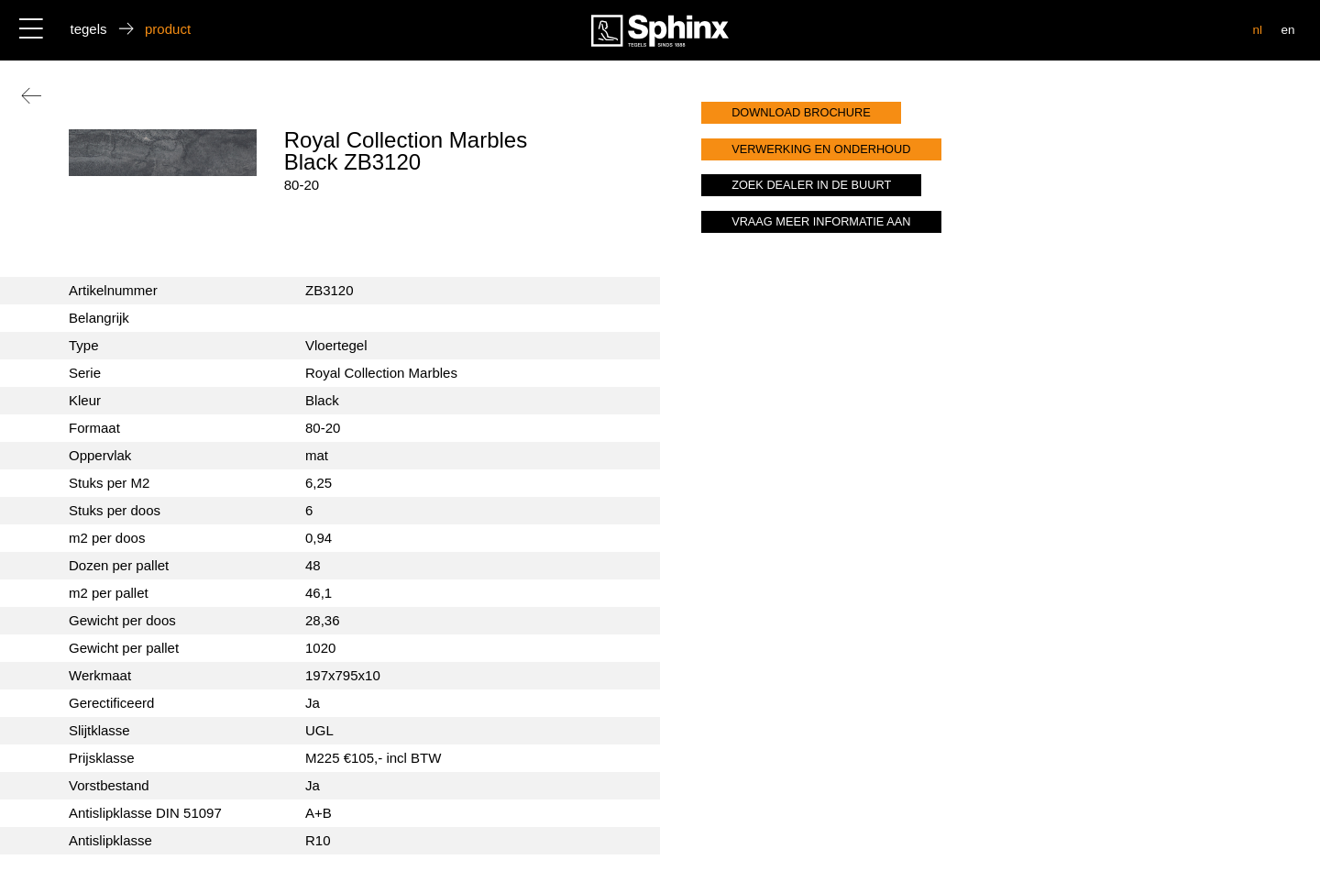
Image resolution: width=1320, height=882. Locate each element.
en (1287, 30)
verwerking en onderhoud (821, 149)
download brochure (801, 112)
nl (1258, 30)
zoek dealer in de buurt (811, 185)
